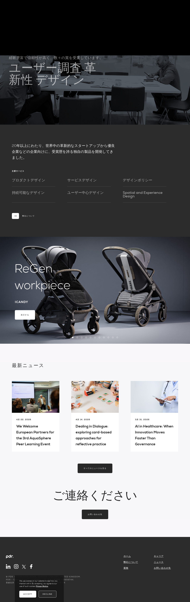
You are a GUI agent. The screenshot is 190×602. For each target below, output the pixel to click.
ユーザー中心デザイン (85, 193)
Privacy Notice (42, 586)
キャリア (159, 556)
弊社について (131, 562)
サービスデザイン (82, 180)
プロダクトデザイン (28, 180)
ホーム (127, 556)
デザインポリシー (137, 180)
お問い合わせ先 (95, 514)
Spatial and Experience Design (143, 194)
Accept (27, 594)
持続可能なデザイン (28, 193)
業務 (126, 568)
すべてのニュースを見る (95, 468)
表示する (25, 315)
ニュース (159, 562)
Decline (47, 594)
